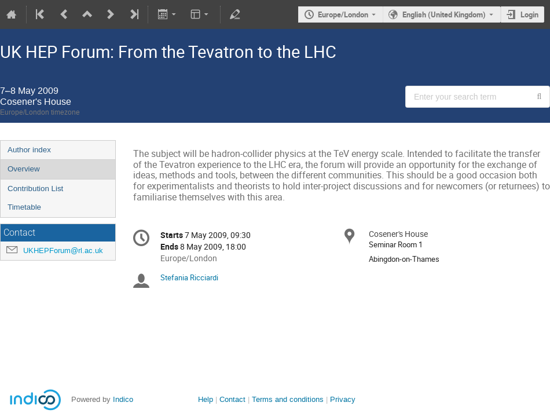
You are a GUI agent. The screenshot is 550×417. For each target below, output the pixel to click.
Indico (123, 399)
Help (205, 399)
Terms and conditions (288, 399)
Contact (232, 399)
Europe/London (343, 14)
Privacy (342, 399)
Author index (29, 149)
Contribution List (35, 188)
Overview (24, 168)
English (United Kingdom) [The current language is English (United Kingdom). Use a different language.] (444, 14)
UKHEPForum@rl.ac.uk (63, 250)
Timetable (24, 207)
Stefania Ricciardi (189, 277)
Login (529, 14)
